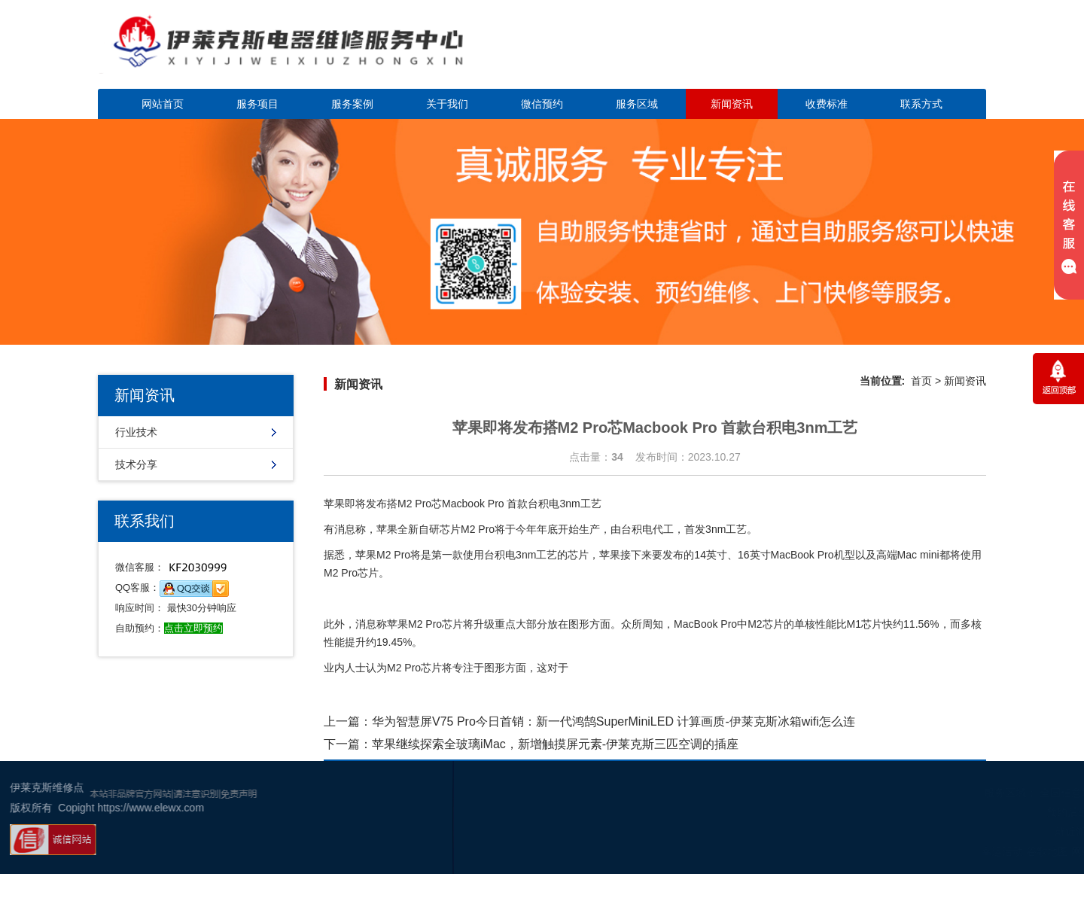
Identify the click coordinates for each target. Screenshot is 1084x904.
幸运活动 (910, 851)
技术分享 (136, 464)
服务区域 (637, 104)
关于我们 (447, 104)
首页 (921, 381)
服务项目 (257, 104)
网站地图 (1000, 851)
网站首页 (163, 104)
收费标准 (826, 104)
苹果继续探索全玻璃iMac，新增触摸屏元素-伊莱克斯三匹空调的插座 (555, 744)
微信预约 (542, 104)
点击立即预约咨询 (880, 53)
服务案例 (352, 104)
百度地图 (1046, 851)
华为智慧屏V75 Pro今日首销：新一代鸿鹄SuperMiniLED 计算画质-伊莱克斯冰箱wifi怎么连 (613, 721)
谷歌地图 (955, 851)
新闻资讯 (732, 104)
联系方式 (921, 104)
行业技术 (136, 432)
